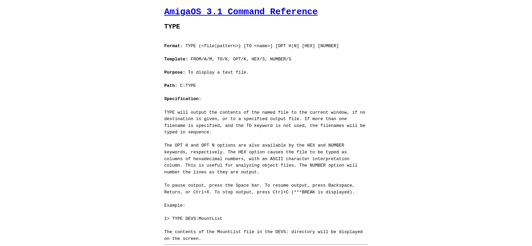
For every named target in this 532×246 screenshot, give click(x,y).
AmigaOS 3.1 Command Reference (241, 12)
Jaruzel (264, 240)
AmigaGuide (213, 240)
